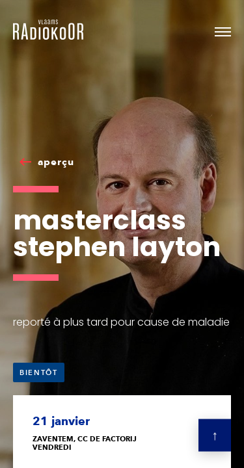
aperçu (56, 162)
